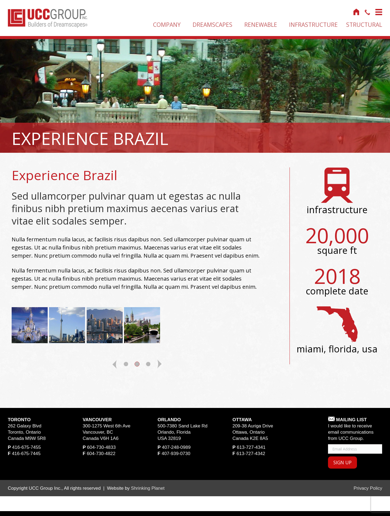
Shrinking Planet (148, 488)
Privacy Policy (367, 488)
